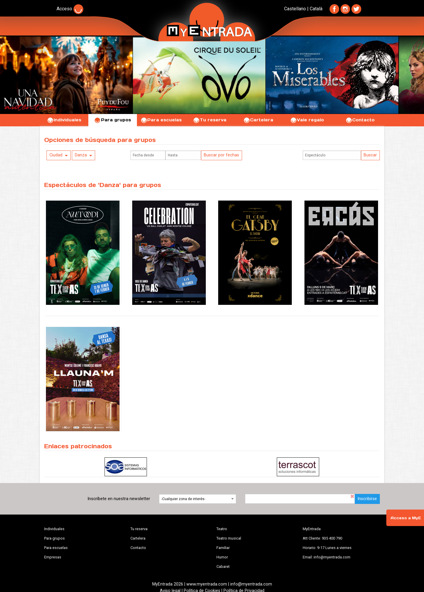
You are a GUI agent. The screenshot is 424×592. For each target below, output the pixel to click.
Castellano (295, 8)
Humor (222, 557)
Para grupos (112, 120)
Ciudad (55, 155)
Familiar (223, 547)
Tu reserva (209, 120)
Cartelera (258, 120)
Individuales (64, 120)
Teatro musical (228, 538)
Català (316, 8)
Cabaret (223, 566)
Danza (81, 155)
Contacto (360, 120)
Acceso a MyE (406, 517)
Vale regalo (307, 120)
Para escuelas (161, 120)
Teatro (221, 529)
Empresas (52, 557)
